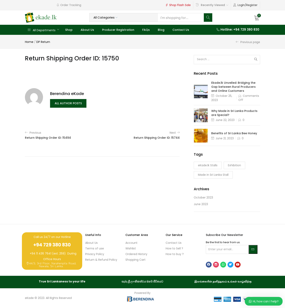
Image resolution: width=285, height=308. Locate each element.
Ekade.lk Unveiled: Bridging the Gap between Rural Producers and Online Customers (233, 87)
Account (131, 243)
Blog (161, 30)
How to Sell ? (174, 248)
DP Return (43, 42)
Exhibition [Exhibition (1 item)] (234, 165)
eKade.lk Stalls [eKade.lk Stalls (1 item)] (207, 165)
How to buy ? (175, 254)
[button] (256, 17)
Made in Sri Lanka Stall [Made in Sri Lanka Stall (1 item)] (213, 175)
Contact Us (180, 30)
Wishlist (130, 248)
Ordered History (136, 254)
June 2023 (201, 204)
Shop (69, 30)
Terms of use (94, 248)
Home (29, 42)
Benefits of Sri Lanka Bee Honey (234, 133)
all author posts (68, 103)
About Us (87, 30)
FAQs (146, 30)
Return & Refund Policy (101, 260)
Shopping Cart (135, 260)
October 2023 (203, 197)
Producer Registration (118, 30)
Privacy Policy (94, 254)
